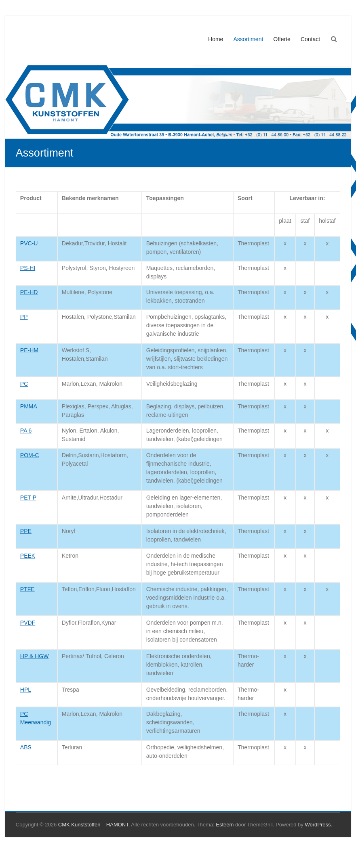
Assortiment (248, 39)
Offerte (282, 39)
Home (215, 39)
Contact (310, 39)
